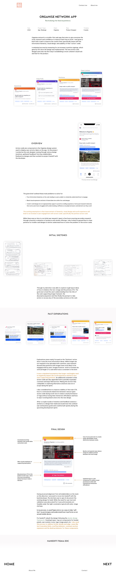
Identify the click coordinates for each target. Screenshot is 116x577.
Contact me (83, 5)
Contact (84, 570)
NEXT (107, 564)
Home (9, 564)
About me (94, 5)
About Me (32, 570)
